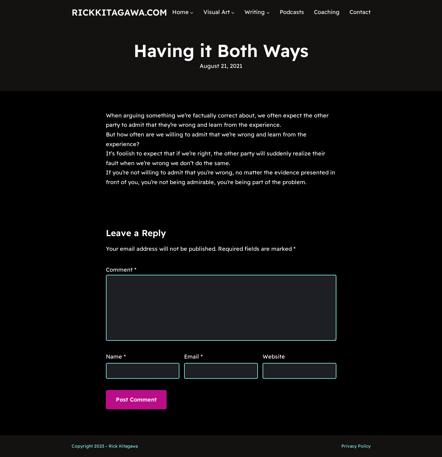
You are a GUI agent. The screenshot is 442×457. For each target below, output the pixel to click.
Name (116, 356)
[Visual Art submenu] (233, 12)
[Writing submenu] (268, 12)
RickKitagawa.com (119, 12)
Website (274, 356)
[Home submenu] (191, 12)
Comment (121, 269)
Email (193, 356)
